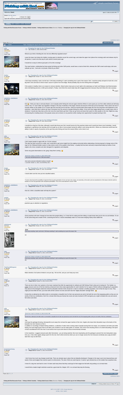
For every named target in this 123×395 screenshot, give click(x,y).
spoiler (6, 197)
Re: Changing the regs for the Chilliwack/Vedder (43, 75)
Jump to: (94, 383)
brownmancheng (9, 349)
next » (118, 40)
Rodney (60, 27)
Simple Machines (68, 389)
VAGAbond (7, 224)
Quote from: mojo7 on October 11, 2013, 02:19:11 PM (37, 313)
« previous (113, 40)
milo (5, 48)
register (14, 15)
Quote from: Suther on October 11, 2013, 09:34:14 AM (37, 155)
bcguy (6, 168)
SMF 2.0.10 (53, 389)
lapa (5, 251)
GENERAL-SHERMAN (10, 98)
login (9, 15)
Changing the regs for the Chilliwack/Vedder (41, 48)
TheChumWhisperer (10, 267)
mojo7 (6, 279)
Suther (6, 75)
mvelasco (7, 120)
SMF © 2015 (60, 389)
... (11, 42)
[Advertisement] (61, 33)
